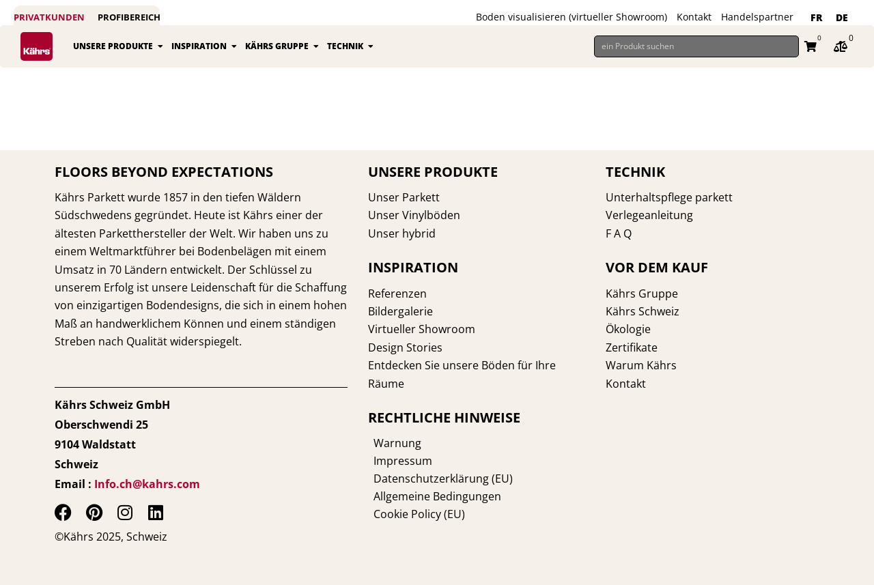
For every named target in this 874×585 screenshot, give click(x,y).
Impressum (397, 460)
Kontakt (694, 16)
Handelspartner (757, 16)
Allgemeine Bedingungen (432, 496)
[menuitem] (816, 18)
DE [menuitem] (842, 17)
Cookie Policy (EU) (414, 514)
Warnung (392, 443)
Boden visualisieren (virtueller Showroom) (571, 16)
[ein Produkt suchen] (696, 46)
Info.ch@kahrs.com (147, 483)
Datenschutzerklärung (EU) (437, 478)
